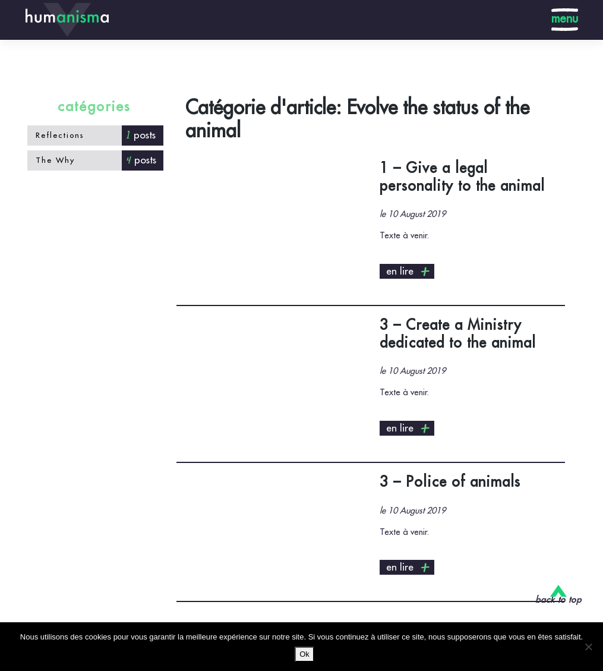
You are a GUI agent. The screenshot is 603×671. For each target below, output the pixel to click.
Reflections (60, 135)
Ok (304, 654)
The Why (55, 160)
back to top (558, 600)
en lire (408, 271)
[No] (588, 647)
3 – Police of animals (450, 482)
